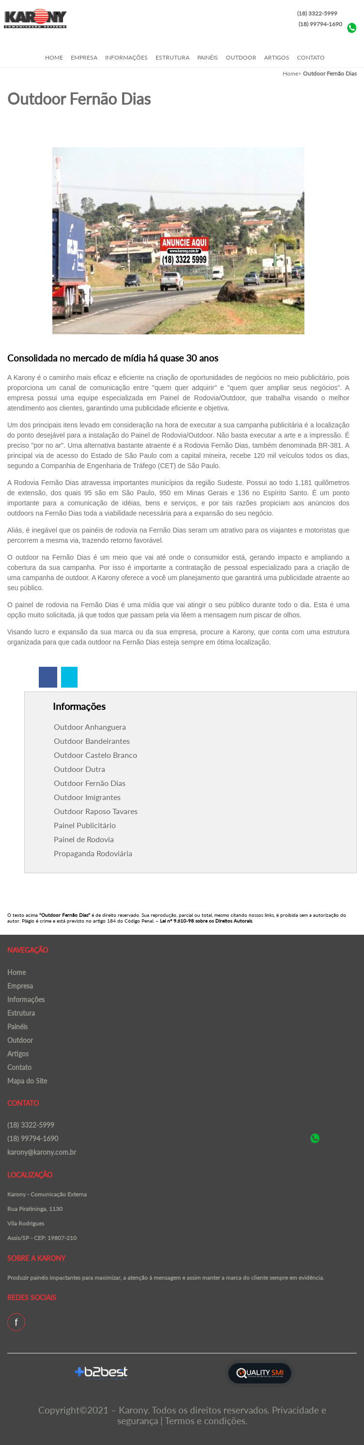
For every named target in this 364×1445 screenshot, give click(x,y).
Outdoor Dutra (79, 768)
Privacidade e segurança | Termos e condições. (221, 1415)
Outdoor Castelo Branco (95, 754)
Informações (126, 57)
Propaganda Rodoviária (93, 853)
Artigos (276, 57)
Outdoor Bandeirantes (92, 740)
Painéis (207, 57)
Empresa (84, 57)
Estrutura (173, 57)
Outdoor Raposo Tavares (96, 811)
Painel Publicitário (85, 825)
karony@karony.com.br (41, 1152)
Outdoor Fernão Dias (90, 782)
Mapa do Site (27, 1081)
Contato (311, 57)
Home (54, 57)
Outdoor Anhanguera (90, 726)
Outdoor (241, 57)
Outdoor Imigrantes (87, 796)
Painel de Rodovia (84, 839)
